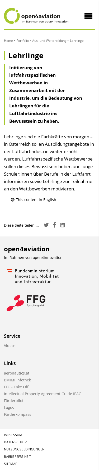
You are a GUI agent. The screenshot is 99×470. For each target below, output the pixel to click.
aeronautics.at (16, 373)
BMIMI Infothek (17, 379)
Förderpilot (13, 400)
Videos (10, 345)
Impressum (13, 435)
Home (8, 40)
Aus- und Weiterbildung (49, 40)
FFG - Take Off (16, 386)
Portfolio (22, 40)
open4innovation (48, 257)
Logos (9, 407)
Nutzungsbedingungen (24, 449)
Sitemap (10, 464)
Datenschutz (15, 442)
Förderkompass (17, 414)
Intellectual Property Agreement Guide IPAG (42, 393)
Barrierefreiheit (17, 456)
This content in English (33, 199)
